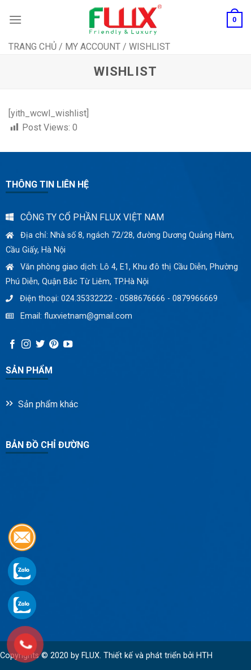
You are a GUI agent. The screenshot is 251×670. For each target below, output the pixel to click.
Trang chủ (32, 46)
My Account (92, 46)
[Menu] (15, 19)
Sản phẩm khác (48, 404)
